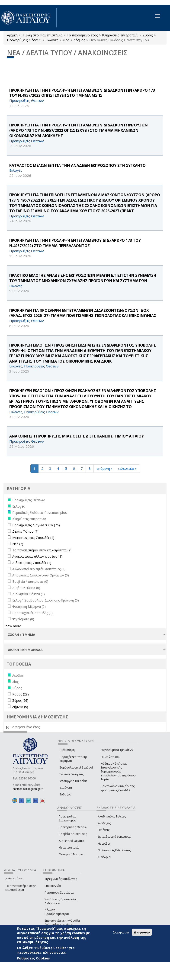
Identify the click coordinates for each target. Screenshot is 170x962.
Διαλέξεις (104, 823)
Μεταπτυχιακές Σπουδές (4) (33, 537)
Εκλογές (51, 40)
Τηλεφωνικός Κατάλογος (61, 879)
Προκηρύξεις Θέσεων (24, 40)
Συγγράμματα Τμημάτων (117, 750)
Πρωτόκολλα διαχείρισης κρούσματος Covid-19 (118, 788)
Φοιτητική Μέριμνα (71, 854)
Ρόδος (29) (20, 694)
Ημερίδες (104, 844)
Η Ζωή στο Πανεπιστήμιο (42, 35)
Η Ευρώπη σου (111, 757)
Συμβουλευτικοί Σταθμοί (76, 767)
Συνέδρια (104, 857)
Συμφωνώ (121, 932)
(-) (8, 727)
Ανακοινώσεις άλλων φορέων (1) (37, 556)
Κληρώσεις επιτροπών (120, 35)
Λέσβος (79, 40)
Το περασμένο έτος (82, 35)
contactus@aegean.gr (28, 789)
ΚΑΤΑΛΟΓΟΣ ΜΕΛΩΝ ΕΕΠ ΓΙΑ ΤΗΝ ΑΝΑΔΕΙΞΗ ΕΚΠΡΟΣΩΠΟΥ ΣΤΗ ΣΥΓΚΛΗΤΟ (77, 165)
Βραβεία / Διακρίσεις (73, 834)
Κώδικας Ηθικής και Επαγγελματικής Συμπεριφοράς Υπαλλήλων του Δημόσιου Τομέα (118, 772)
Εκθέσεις (103, 830)
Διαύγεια (66, 788)
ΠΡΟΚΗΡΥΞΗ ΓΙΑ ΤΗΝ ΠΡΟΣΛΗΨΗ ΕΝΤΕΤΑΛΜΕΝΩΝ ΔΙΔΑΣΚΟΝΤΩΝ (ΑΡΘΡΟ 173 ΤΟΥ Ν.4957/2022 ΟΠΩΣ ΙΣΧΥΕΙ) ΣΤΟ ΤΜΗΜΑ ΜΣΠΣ (82, 93)
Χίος (66, 40)
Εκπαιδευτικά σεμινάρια (114, 837)
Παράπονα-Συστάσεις (59, 892)
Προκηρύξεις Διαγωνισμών (67, 818)
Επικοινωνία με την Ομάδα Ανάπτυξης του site (62, 923)
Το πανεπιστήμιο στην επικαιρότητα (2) (41, 550)
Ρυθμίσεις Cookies (33, 958)
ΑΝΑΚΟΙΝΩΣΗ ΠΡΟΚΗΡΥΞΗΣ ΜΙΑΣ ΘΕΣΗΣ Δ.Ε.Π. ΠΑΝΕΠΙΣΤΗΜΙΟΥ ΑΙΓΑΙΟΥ (76, 436)
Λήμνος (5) (20, 707)
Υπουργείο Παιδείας (73, 781)
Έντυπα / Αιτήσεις (71, 774)
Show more (12, 626)
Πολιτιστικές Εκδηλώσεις (114, 850)
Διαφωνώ (142, 932)
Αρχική (12, 35)
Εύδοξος (65, 794)
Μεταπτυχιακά (69, 847)
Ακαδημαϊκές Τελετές (112, 816)
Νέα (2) (17, 544)
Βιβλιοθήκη (67, 750)
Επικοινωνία (53, 886)
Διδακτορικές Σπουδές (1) (31, 562)
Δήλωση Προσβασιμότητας (57, 912)
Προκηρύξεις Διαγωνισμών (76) (36, 525)
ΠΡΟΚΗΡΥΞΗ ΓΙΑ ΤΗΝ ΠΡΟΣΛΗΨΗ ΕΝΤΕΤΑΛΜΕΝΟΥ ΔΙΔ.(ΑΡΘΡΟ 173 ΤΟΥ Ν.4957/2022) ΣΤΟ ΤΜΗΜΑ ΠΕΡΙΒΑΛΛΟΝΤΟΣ (75, 243)
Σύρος (147, 35)
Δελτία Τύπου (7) (25, 531)
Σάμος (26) (20, 700)
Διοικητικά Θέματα (71, 841)
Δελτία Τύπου (14, 879)
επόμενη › (104, 468)
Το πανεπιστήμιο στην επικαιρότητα (20, 888)
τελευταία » (127, 468)
